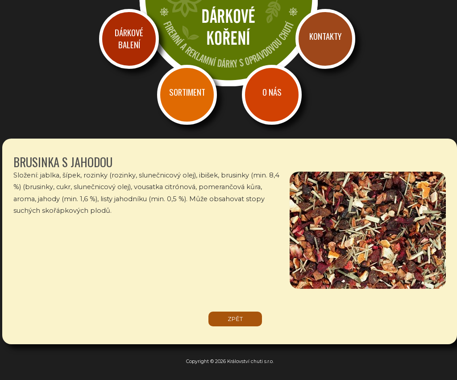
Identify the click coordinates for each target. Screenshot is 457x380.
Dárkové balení (129, 38)
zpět (235, 319)
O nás (272, 92)
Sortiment (187, 92)
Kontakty (325, 36)
